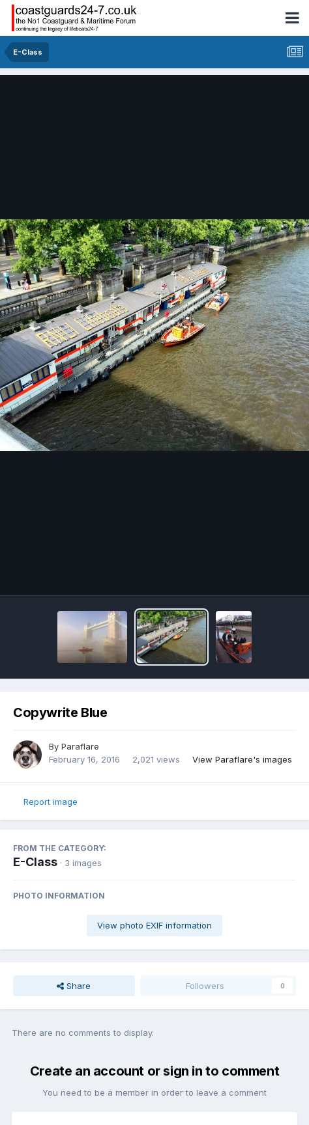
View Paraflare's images (242, 759)
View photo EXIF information (154, 925)
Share (74, 986)
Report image (50, 801)
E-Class (35, 862)
